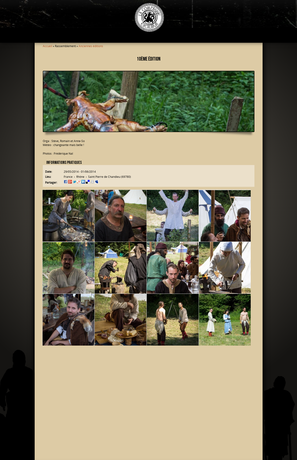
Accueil (47, 46)
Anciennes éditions (91, 46)
